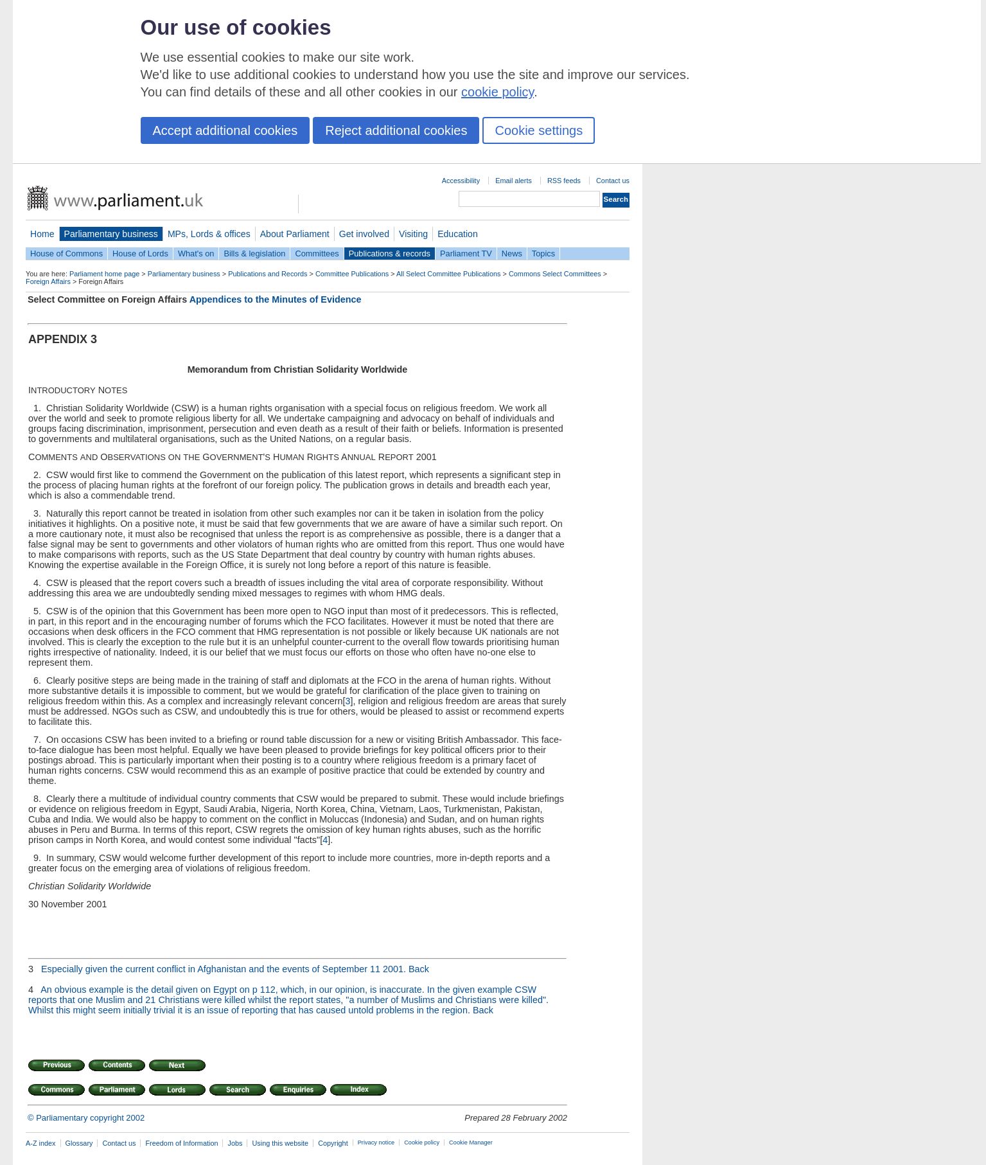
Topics (543, 253)
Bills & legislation (254, 253)
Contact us (612, 180)
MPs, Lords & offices (209, 234)
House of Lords (140, 253)
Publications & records (389, 253)
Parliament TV (466, 253)
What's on (196, 253)
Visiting (413, 234)
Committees (317, 253)
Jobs (234, 1143)
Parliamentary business (111, 234)
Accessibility (461, 180)
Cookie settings (539, 130)
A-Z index (41, 1143)
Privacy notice (376, 1142)
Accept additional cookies (225, 130)
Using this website (280, 1143)
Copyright (333, 1143)
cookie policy (497, 92)
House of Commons (66, 253)
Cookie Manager (471, 1142)
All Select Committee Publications (448, 274)
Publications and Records (267, 274)
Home (42, 234)
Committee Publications (352, 274)
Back (419, 969)
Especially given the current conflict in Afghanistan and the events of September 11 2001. (224, 969)
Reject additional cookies (396, 130)
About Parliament (295, 234)
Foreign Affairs (48, 281)
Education (457, 234)
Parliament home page (104, 274)
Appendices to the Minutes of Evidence (275, 299)
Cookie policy (421, 1142)
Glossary (79, 1143)
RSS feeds (564, 180)
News (512, 253)
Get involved (364, 234)
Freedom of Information (181, 1143)
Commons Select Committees (555, 274)
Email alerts (513, 180)
